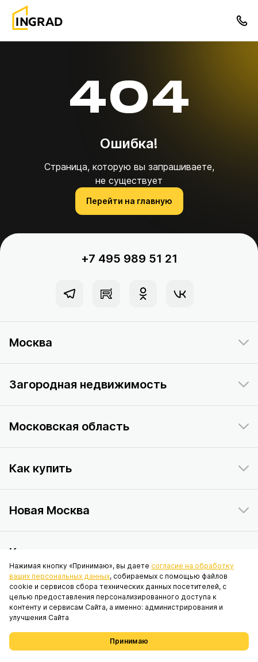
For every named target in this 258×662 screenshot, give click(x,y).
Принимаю (129, 641)
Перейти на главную (129, 201)
